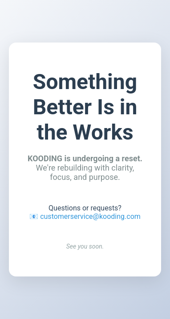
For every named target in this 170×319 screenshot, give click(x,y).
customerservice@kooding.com (90, 216)
